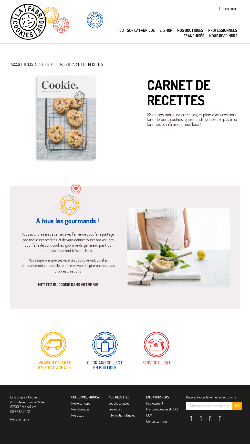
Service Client (156, 363)
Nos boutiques (190, 30)
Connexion (228, 8)
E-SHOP (166, 30)
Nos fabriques (80, 409)
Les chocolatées (119, 403)
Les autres (115, 409)
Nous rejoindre (223, 35)
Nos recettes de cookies (47, 64)
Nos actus (77, 415)
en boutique (105, 368)
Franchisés (194, 35)
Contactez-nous (156, 421)
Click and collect (105, 363)
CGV (149, 415)
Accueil (17, 64)
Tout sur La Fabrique (136, 30)
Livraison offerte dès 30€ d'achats (53, 365)
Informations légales (122, 415)
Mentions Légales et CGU (162, 409)
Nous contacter (20, 419)
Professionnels (222, 30)
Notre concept (80, 403)
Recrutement (154, 403)
